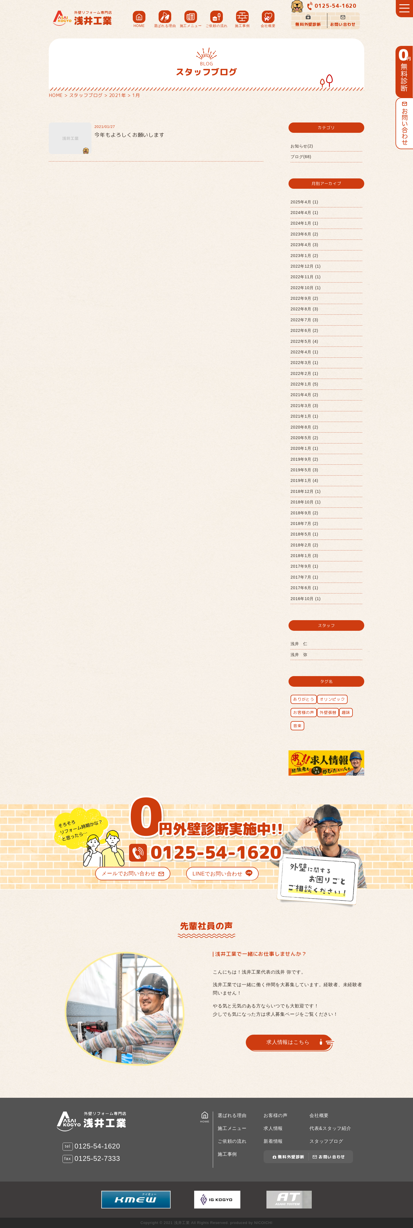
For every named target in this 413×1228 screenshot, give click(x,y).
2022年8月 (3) (304, 309)
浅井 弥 (299, 654)
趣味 (346, 712)
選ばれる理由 (232, 1115)
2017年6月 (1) (304, 587)
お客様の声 (303, 712)
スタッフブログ (326, 1141)
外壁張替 (328, 712)
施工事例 (227, 1154)
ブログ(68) (301, 156)
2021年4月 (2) (304, 394)
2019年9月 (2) (304, 459)
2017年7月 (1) (304, 577)
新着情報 (273, 1141)
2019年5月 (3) (304, 470)
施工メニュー (232, 1128)
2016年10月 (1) (306, 598)
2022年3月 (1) (304, 362)
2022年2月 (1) (304, 373)
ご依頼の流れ (232, 1141)
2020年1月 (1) (304, 448)
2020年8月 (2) (304, 427)
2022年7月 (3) (304, 320)
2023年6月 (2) (304, 234)
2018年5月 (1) (304, 534)
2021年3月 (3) (304, 405)
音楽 (297, 725)
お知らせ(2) (302, 146)
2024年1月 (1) (304, 223)
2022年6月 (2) (304, 330)
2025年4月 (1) (304, 202)
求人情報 (273, 1128)
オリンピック (332, 699)
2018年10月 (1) (306, 502)
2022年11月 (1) (306, 277)
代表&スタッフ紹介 (330, 1128)
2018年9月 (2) (304, 513)
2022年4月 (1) (304, 352)
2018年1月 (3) (304, 555)
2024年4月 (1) (304, 212)
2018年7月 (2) (304, 523)
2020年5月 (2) (304, 437)
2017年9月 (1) (304, 566)
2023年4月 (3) (304, 244)
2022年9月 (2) (304, 298)
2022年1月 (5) (304, 384)
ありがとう (303, 699)
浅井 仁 (299, 643)
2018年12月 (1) (306, 491)
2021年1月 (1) (304, 416)
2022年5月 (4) (304, 341)
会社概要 (319, 1115)
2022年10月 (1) (306, 287)
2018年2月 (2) (304, 545)
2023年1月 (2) (304, 255)
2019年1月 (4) (304, 480)
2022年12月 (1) (306, 266)
